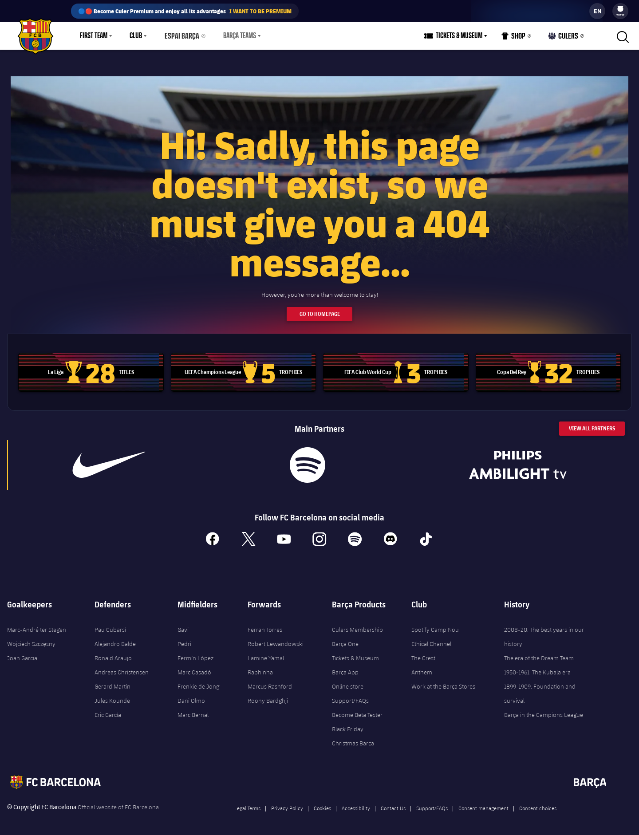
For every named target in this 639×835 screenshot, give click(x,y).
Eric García (108, 709)
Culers (564, 38)
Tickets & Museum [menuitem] (461, 36)
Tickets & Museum (355, 653)
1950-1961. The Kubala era (537, 667)
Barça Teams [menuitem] (235, 36)
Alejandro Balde (115, 638)
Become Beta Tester (357, 709)
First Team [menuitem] (93, 36)
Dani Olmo (191, 695)
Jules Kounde (112, 695)
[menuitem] (620, 9)
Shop (516, 38)
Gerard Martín (112, 681)
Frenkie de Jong (198, 681)
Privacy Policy (287, 803)
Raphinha (260, 667)
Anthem (421, 667)
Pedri (184, 638)
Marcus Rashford (270, 681)
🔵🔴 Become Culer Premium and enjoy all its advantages (185, 11)
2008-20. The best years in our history (544, 631)
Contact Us (393, 803)
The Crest (423, 653)
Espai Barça (180, 36)
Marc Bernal (193, 709)
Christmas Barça (353, 738)
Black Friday (347, 724)
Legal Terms (247, 803)
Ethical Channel (431, 638)
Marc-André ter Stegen (36, 624)
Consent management (483, 803)
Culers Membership (357, 624)
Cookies (322, 803)
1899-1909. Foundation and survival (540, 688)
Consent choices (537, 803)
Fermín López (195, 653)
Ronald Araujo (113, 653)
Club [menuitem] (136, 36)
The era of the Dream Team (539, 653)
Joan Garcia (22, 653)
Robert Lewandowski (276, 638)
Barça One (345, 638)
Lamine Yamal (266, 653)
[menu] (620, 11)
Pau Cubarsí (110, 624)
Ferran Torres (265, 624)
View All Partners (592, 423)
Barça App (345, 667)
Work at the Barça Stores (443, 681)
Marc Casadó (194, 667)
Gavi (183, 624)
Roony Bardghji (268, 695)
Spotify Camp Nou (435, 624)
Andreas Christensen (122, 667)
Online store (347, 681)
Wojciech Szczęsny (31, 638)
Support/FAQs (350, 695)
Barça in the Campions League (543, 709)
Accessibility (356, 803)
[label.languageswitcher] (597, 11)
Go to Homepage (320, 308)
